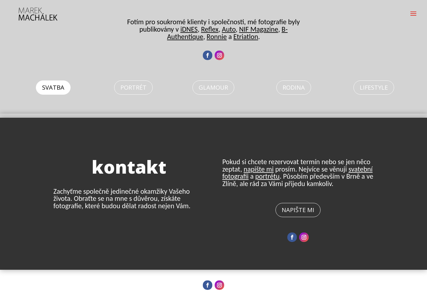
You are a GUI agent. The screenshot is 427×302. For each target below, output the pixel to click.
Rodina (294, 87)
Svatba (53, 87)
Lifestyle (374, 87)
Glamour (213, 87)
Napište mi (298, 210)
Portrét (133, 87)
